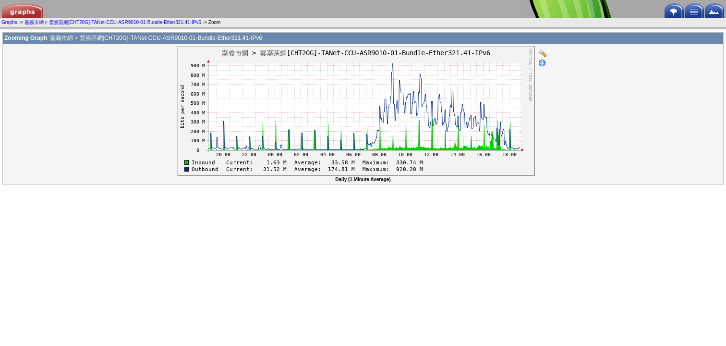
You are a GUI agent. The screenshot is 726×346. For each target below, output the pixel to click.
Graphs (9, 22)
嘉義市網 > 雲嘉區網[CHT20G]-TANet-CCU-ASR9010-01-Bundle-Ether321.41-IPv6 (113, 22)
